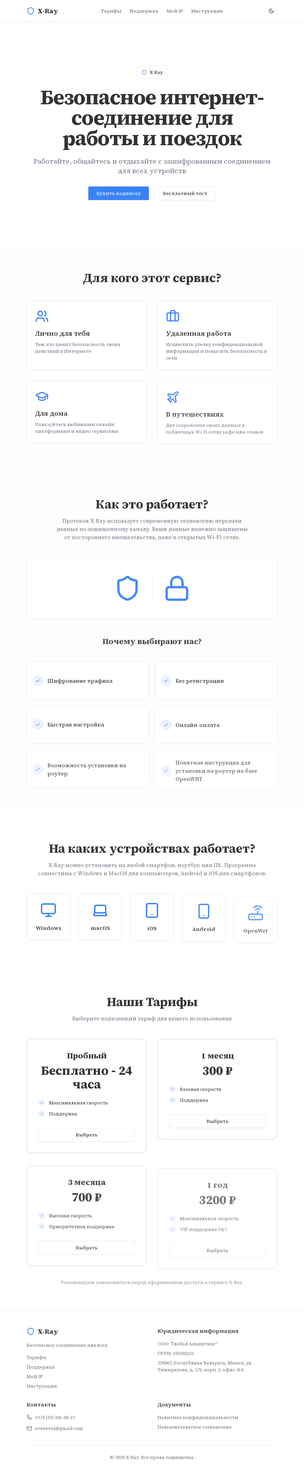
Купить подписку (118, 195)
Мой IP (174, 10)
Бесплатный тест (185, 195)
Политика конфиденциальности (197, 1417)
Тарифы (111, 10)
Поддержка (144, 10)
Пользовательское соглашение (194, 1426)
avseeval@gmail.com (59, 1428)
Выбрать (86, 1136)
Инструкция (207, 10)
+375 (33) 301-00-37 (55, 1417)
